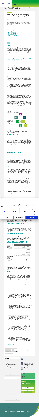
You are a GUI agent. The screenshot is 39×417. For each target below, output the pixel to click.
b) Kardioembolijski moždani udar (13, 33)
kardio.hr (10, 411)
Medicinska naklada (22, 411)
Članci (14, 1)
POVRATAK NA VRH (32, 350)
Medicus (25, 1)
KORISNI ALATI (24, 373)
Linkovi (9, 407)
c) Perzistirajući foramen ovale (12, 34)
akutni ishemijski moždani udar (8, 353)
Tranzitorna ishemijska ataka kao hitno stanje (11, 374)
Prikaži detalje (34, 214)
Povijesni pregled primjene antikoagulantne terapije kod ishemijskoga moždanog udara (19, 30)
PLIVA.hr (13, 409)
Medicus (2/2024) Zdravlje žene (24, 368)
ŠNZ (25, 411)
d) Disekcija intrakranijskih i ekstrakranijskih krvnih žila (16, 35)
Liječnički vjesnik (13, 411)
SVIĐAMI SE (26, 350)
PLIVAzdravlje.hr (10, 409)
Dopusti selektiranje (19, 217)
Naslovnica (6, 10)
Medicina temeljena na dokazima (11, 31)
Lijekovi (17, 1)
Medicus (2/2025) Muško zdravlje (24, 359)
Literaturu (8, 43)
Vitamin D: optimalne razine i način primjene (11, 399)
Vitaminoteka (27, 411)
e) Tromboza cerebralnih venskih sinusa (13, 36)
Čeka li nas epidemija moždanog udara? (10, 364)
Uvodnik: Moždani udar (8, 361)
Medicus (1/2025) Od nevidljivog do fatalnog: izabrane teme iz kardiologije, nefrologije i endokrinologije (27, 364)
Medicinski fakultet (17, 411)
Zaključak (8, 42)
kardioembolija (15, 351)
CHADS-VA (23, 376)
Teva (4, 409)
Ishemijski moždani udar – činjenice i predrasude (12, 367)
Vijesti (5, 406)
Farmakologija (7, 384)
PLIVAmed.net (16, 4)
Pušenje (23, 377)
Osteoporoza (7, 393)
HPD (8, 411)
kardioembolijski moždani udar (8, 351)
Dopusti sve (32, 217)
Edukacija (21, 1)
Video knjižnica (30, 1)
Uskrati (7, 217)
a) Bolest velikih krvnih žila (12, 32)
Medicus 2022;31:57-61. (10, 344)
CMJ (6, 411)
